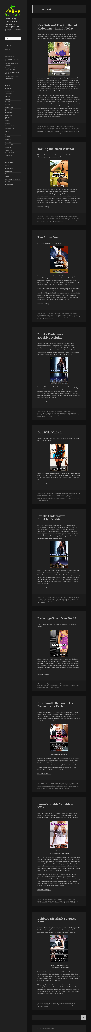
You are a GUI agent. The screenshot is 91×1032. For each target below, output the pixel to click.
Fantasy (7, 176)
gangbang (40, 786)
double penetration (59, 901)
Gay (77, 315)
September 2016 (9, 153)
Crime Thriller (9, 168)
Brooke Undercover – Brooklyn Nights (52, 517)
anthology (49, 785)
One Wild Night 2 (49, 432)
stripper (72, 1005)
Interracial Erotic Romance (12, 179)
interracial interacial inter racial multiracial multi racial (57, 130)
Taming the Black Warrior (55, 149)
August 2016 (8, 155)
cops (57, 599)
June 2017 (7, 134)
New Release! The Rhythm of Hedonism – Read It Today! (57, 26)
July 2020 (7, 118)
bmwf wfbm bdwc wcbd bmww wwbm (55, 130)
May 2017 (7, 136)
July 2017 (7, 131)
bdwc (57, 785)
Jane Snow (51, 493)
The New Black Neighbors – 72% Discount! (12, 73)
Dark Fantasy (8, 171)
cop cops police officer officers (47, 599)
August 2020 (8, 115)
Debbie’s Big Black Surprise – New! (57, 920)
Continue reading (44, 207)
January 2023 (8, 110)
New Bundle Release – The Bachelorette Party (55, 704)
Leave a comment (66, 133)
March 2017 (8, 142)
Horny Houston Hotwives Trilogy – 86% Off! (12, 68)
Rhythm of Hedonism (47, 34)
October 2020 (8, 112)
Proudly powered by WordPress (45, 1028)
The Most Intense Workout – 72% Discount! (12, 64)
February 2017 (9, 145)
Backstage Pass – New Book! (56, 618)
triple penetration (58, 903)
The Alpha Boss (48, 237)
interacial (43, 788)
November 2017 (9, 128)
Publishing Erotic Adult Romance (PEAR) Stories (12, 22)
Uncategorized (9, 184)
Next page (83, 1017)
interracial (68, 130)
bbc (46, 413)
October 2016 (8, 150)
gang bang (75, 901)
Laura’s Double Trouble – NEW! (55, 805)
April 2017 (8, 139)
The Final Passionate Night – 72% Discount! (12, 77)
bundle (64, 785)
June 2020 (7, 120)
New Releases (9, 182)
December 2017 (9, 126)
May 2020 (7, 123)
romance (51, 903)
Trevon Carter (52, 126)
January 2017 (8, 147)
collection (73, 785)
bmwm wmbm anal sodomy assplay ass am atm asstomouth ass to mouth (56, 315)
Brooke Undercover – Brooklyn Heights (52, 335)
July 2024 (7, 96)
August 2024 (8, 94)
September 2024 (9, 91)
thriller (39, 416)
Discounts (7, 174)
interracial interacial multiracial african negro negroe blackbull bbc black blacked (58, 132)
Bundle (7, 166)
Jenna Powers (54, 783)
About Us (7, 49)
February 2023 (9, 107)
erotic (65, 901)
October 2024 (8, 88)
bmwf (60, 785)
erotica (69, 901)
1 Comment (42, 602)
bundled (68, 785)
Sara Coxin (50, 313)
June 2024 (7, 99)
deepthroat (50, 901)
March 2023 (8, 104)
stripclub (67, 1005)
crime (68, 413)
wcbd (53, 788)
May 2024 (7, 102)
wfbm (56, 788)
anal (46, 901)
